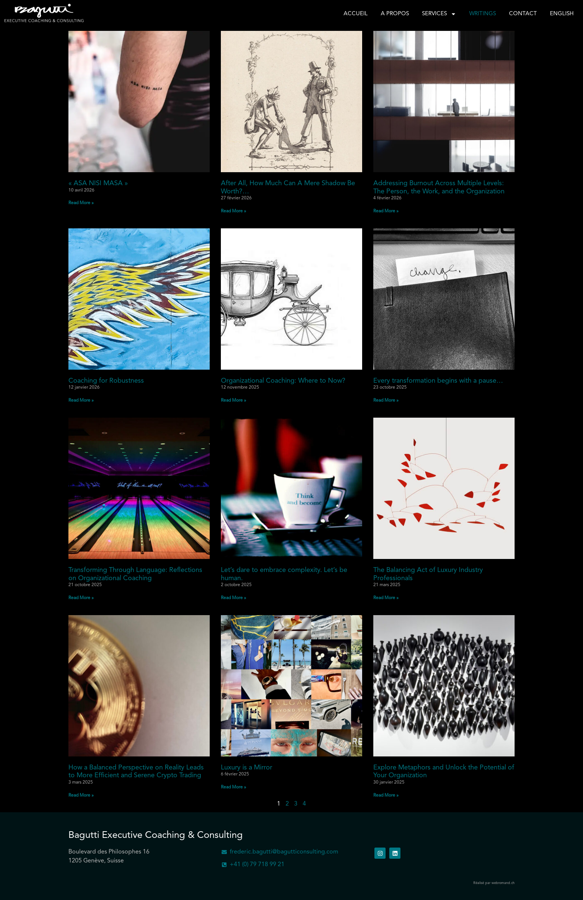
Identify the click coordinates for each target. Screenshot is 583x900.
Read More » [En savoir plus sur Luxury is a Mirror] (233, 787)
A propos (395, 14)
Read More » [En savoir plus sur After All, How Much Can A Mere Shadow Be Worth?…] (233, 211)
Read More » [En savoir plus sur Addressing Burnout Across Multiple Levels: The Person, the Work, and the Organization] (386, 211)
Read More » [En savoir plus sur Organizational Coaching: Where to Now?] (233, 400)
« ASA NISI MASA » (98, 183)
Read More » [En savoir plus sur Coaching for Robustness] (81, 400)
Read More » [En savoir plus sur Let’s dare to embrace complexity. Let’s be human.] (233, 598)
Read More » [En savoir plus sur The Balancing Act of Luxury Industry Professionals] (386, 598)
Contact (523, 14)
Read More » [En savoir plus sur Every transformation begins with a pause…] (386, 400)
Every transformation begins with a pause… (438, 380)
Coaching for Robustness (106, 380)
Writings (482, 14)
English (562, 14)
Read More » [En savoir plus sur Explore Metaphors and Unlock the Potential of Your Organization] (386, 795)
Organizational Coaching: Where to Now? (283, 380)
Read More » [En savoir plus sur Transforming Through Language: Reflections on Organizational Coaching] (81, 598)
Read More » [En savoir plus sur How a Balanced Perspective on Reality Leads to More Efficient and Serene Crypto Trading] (81, 795)
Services (439, 14)
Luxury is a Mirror (246, 767)
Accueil (356, 14)
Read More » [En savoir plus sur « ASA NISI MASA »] (81, 203)
